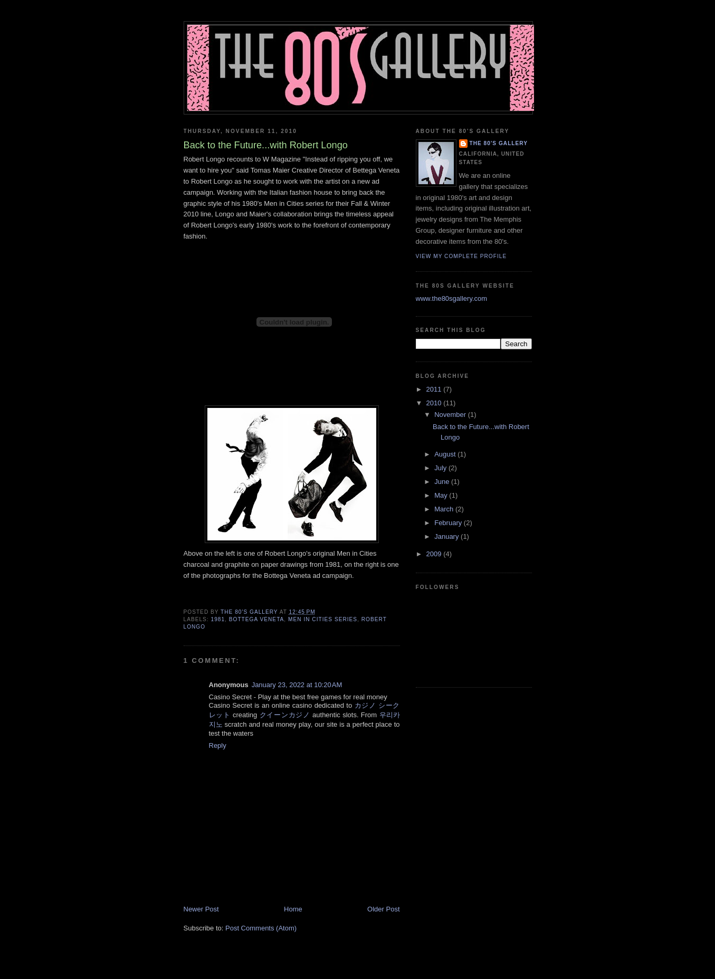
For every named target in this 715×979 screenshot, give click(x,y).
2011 (435, 389)
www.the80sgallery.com (452, 298)
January (447, 536)
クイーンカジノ (285, 715)
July (441, 468)
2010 (435, 403)
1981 (218, 619)
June (442, 482)
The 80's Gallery (499, 143)
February (449, 523)
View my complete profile (461, 256)
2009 (435, 554)
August (445, 454)
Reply (217, 745)
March (444, 509)
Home (293, 909)
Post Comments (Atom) (261, 928)
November (451, 415)
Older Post (383, 909)
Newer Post (201, 909)
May (441, 495)
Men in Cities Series (322, 619)
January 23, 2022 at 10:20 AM (297, 685)
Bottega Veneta (256, 619)
